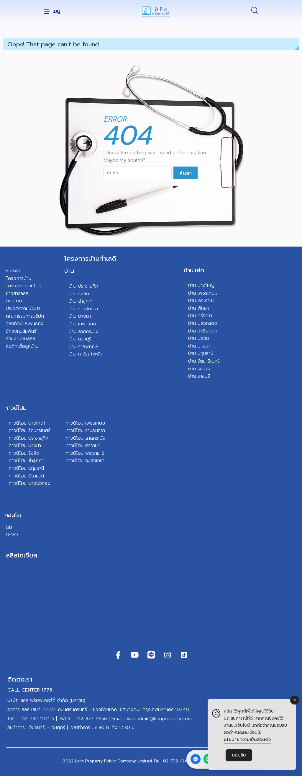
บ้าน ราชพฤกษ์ (83, 346)
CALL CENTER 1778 (29, 690)
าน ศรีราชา (201, 315)
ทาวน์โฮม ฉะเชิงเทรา (85, 460)
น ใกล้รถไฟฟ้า (88, 354)
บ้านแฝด (194, 270)
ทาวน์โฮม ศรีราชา (83, 445)
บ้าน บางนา (80, 316)
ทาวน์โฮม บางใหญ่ (27, 423)
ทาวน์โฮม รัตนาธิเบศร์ (29, 430)
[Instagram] (167, 655)
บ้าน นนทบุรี (80, 339)
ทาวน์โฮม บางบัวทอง (29, 483)
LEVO (12, 534)
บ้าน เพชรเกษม (202, 293)
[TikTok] (184, 655)
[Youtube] (134, 655)
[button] (52, 12)
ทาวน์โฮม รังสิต (24, 453)
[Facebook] (118, 655)
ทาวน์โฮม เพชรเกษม (85, 423)
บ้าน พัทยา (198, 308)
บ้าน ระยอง (199, 368)
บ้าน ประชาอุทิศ (83, 286)
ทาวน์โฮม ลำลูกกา (26, 460)
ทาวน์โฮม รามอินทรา (85, 430)
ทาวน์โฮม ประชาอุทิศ (28, 438)
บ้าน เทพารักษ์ (82, 323)
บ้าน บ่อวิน (198, 338)
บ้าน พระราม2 (201, 300)
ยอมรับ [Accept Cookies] (239, 755)
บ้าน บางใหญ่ (201, 285)
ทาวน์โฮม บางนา (25, 445)
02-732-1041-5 (38, 718)
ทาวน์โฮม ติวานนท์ (26, 476)
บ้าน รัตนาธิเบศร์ (204, 361)
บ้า (71, 354)
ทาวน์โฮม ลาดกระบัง (86, 438)
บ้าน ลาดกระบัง (84, 331)
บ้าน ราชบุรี (199, 376)
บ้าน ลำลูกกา (81, 301)
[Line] (151, 655)
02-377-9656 (92, 718)
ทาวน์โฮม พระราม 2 (85, 453)
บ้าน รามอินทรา (83, 308)
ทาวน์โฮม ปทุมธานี (26, 468)
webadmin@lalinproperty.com (159, 718)
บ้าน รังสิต (79, 293)
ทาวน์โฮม (15, 407)
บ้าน (69, 270)
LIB (9, 527)
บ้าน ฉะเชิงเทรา (202, 331)
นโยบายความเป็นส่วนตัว (247, 739)
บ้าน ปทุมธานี (200, 353)
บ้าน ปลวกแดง (202, 323)
